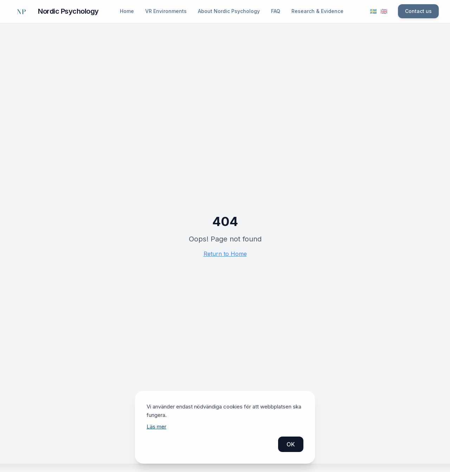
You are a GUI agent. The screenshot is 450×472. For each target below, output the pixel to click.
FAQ (275, 11)
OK (291, 444)
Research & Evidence (317, 11)
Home (127, 11)
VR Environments (166, 11)
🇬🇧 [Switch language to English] (383, 11)
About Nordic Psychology (229, 11)
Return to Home (225, 253)
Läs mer (156, 426)
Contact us (418, 11)
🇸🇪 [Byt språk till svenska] (373, 11)
